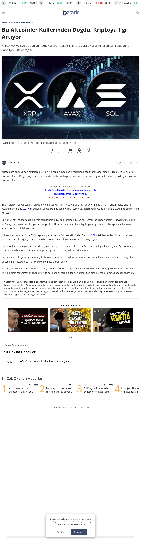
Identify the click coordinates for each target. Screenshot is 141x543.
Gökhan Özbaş (15, 162)
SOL (93, 235)
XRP (26, 208)
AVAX (5, 246)
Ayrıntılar (61, 532)
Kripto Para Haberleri (21, 22)
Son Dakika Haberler (19, 351)
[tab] (69, 337)
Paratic (5, 22)
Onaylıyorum (79, 532)
